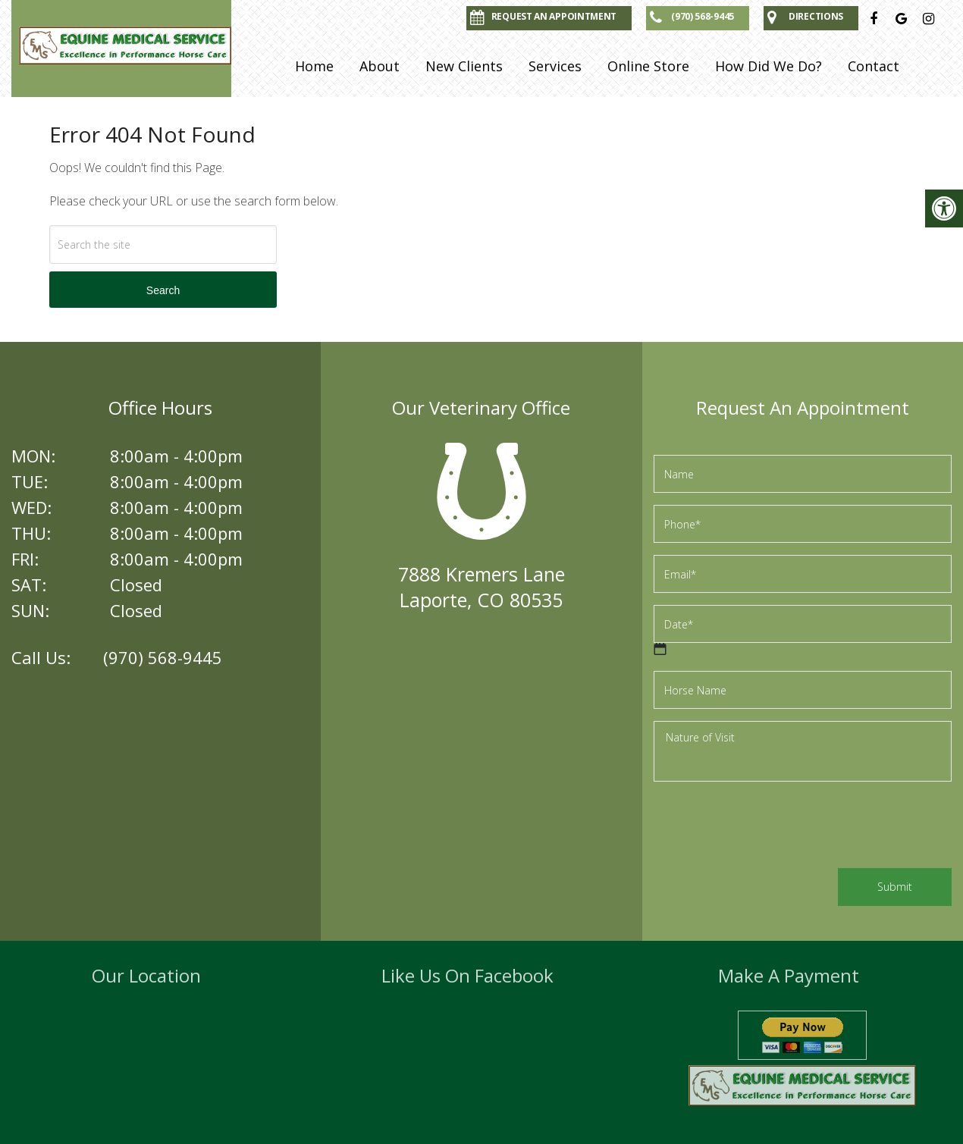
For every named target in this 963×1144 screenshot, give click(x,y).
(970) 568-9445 (162, 657)
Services (555, 66)
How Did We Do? (768, 66)
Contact (873, 66)
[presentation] (769, 827)
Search (163, 290)
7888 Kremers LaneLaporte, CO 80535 (481, 587)
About (379, 66)
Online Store (648, 66)
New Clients (464, 66)
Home (314, 66)
